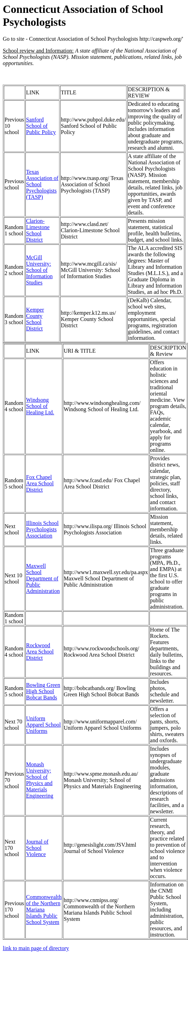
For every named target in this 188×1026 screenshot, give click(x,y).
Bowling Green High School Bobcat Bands (43, 691)
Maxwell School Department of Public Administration (43, 578)
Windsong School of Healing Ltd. (40, 406)
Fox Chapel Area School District (40, 483)
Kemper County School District (35, 319)
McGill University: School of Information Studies (39, 269)
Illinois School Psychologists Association (42, 529)
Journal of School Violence (37, 848)
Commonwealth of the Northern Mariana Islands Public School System (44, 909)
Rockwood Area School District (40, 651)
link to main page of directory (36, 948)
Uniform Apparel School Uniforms (43, 724)
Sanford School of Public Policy (41, 126)
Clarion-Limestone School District (38, 230)
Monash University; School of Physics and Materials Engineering (39, 780)
